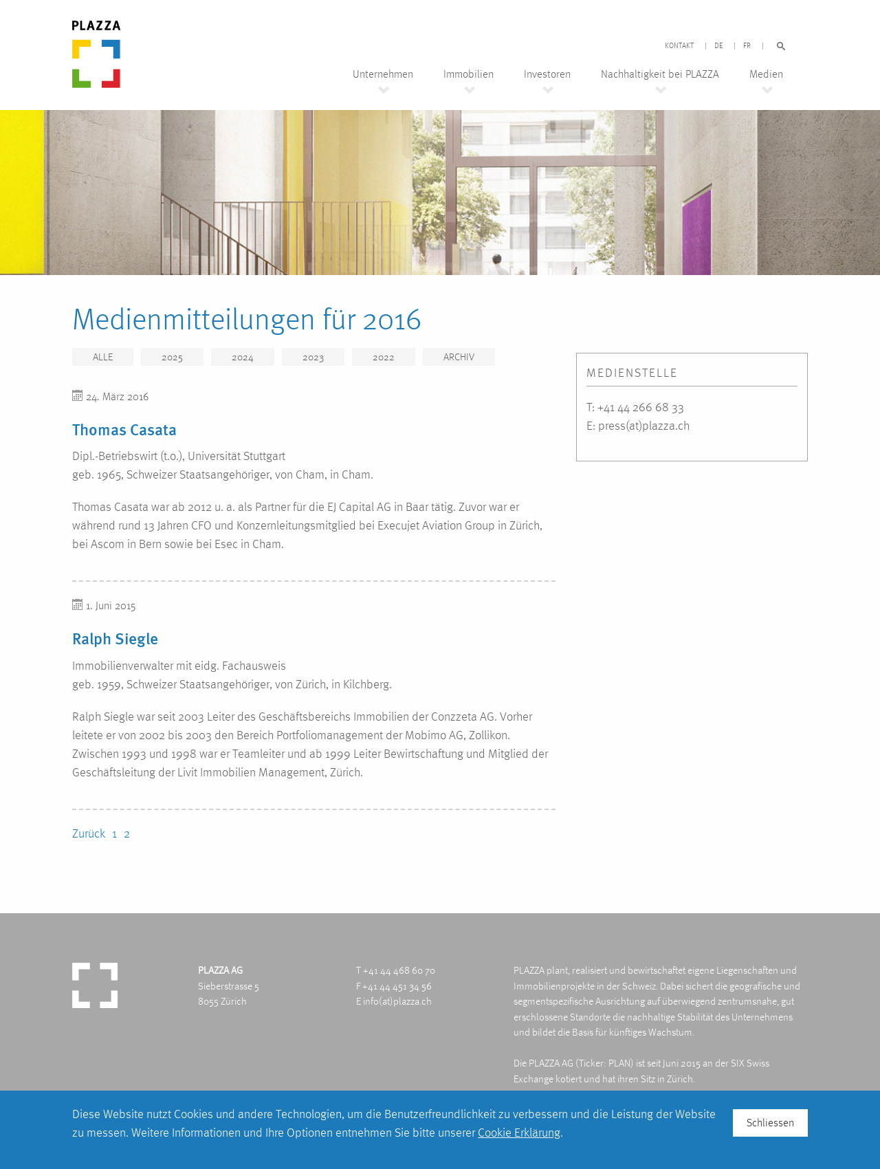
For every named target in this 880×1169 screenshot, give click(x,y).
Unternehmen (383, 74)
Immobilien (468, 74)
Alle (103, 357)
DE (718, 46)
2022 (384, 357)
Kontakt (679, 46)
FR (747, 46)
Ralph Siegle (115, 638)
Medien (766, 74)
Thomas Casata (124, 429)
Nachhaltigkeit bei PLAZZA (660, 74)
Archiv (458, 357)
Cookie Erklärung (519, 1132)
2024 (243, 357)
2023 (313, 357)
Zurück (88, 833)
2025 (172, 357)
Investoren (547, 74)
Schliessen (770, 1122)
